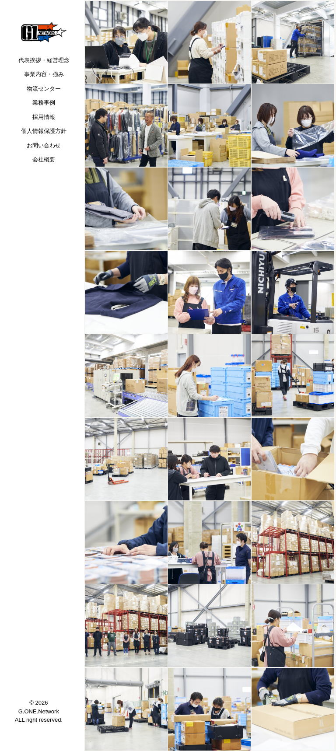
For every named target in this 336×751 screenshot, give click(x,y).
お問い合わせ (44, 145)
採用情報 (43, 117)
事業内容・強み (44, 74)
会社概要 (43, 159)
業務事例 (43, 102)
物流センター (44, 88)
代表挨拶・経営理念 (44, 60)
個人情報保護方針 (43, 131)
